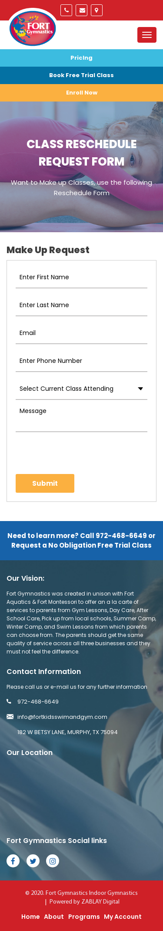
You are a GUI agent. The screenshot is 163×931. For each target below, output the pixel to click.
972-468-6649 (66, 10)
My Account (123, 916)
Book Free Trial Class (81, 75)
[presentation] (66, 453)
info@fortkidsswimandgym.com (81, 10)
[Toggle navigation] (146, 35)
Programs (84, 916)
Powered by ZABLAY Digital (85, 902)
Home (30, 916)
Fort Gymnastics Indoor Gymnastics (92, 893)
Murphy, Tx (96, 10)
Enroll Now (81, 92)
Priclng (81, 58)
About (54, 916)
